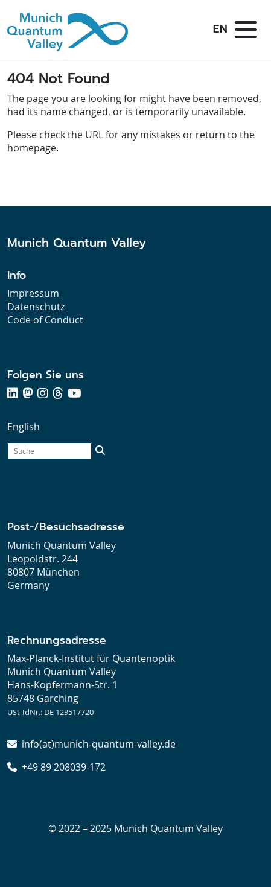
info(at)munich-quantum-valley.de (99, 744)
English (23, 426)
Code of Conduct (45, 319)
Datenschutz (36, 306)
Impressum (33, 293)
